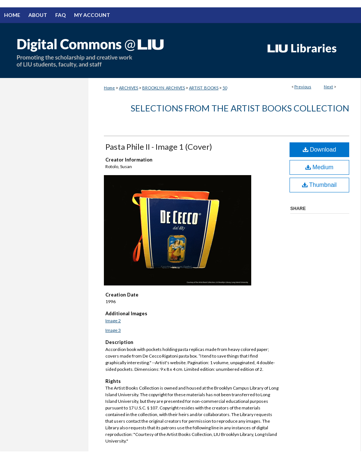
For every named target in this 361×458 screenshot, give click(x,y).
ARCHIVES (128, 87)
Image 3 (113, 330)
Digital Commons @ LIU (129, 50)
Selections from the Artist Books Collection (240, 108)
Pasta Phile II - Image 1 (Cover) (158, 147)
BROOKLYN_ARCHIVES (163, 87)
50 (224, 87)
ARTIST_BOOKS (203, 87)
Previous (302, 86)
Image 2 (113, 320)
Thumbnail (319, 185)
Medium (319, 167)
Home (109, 87)
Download (319, 149)
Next (328, 86)
